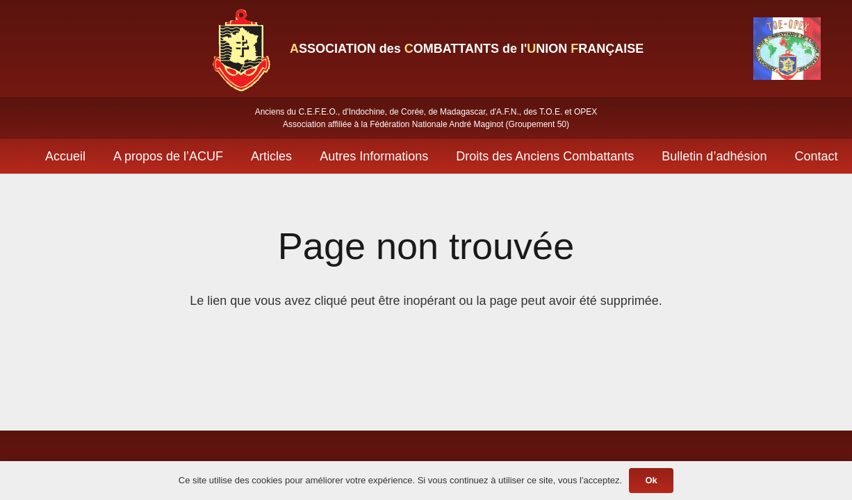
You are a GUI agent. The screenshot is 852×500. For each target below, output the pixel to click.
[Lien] (240, 48)
